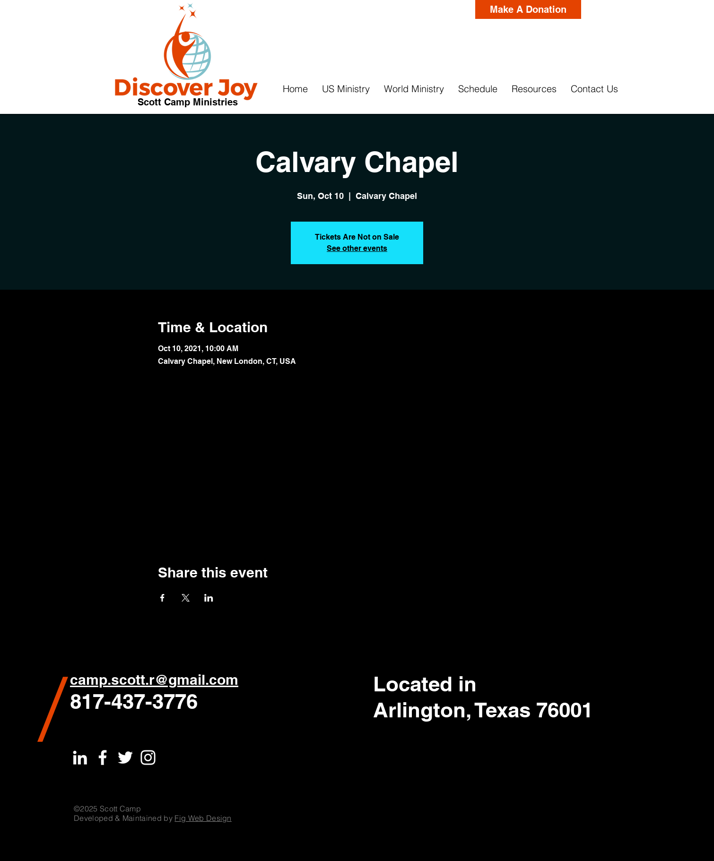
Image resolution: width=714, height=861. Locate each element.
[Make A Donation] (528, 9)
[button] (346, 89)
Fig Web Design (202, 818)
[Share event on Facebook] (162, 598)
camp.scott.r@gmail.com (154, 679)
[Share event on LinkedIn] (208, 598)
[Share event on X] (185, 598)
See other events (357, 248)
